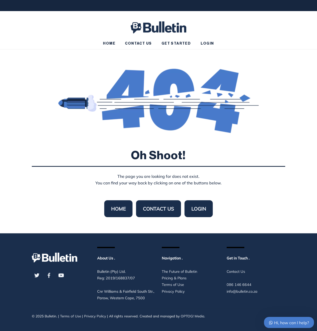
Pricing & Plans (174, 278)
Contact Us (138, 43)
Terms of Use (173, 284)
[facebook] (49, 275)
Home (109, 43)
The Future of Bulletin (179, 271)
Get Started (176, 43)
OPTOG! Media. (193, 316)
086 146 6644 (239, 284)
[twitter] (37, 275)
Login (207, 43)
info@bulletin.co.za (242, 291)
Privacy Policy (173, 291)
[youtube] (61, 275)
